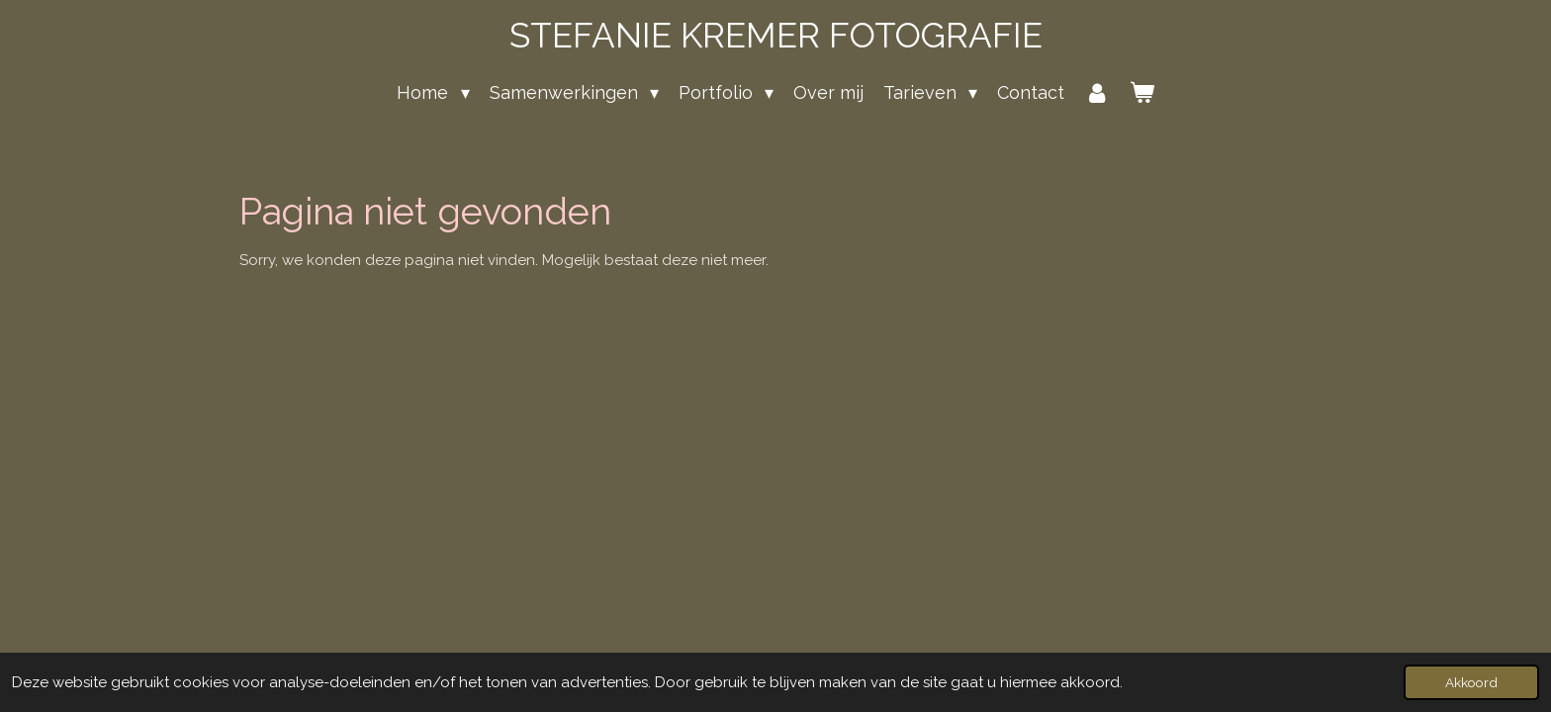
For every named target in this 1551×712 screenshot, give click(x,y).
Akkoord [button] (1471, 682)
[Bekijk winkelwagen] (1141, 92)
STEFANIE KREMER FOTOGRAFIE (776, 35)
